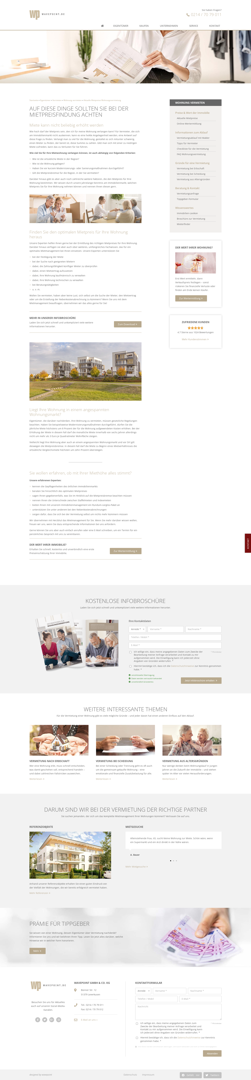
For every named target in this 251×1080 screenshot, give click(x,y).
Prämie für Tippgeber (59, 923)
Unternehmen (170, 14)
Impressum (148, 1074)
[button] (128, 324)
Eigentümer (121, 14)
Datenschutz (130, 1074)
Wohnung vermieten (73, 100)
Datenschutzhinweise (182, 665)
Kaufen (144, 14)
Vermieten (57, 100)
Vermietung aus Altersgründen (185, 761)
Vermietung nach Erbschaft (49, 761)
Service (194, 14)
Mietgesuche (134, 827)
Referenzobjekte (41, 827)
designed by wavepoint (40, 1074)
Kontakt (215, 14)
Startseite (33, 100)
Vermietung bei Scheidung (114, 761)
